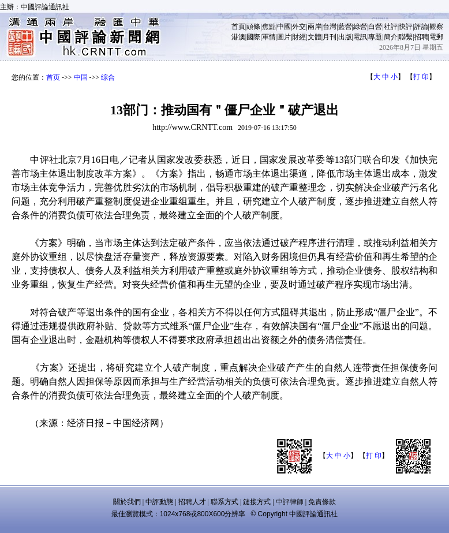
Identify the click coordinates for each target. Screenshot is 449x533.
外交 (299, 27)
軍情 (269, 37)
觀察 (436, 27)
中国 (81, 77)
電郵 (436, 37)
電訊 (360, 37)
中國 (284, 27)
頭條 (253, 27)
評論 (421, 27)
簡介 (391, 37)
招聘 (421, 37)
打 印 (421, 77)
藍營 (345, 27)
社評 (391, 27)
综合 (108, 77)
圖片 (284, 37)
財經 (299, 37)
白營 (375, 27)
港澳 (238, 37)
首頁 (238, 27)
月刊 (329, 37)
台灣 (329, 27)
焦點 (269, 27)
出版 (345, 37)
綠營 (360, 27)
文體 (314, 37)
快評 (406, 27)
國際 (253, 37)
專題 (375, 37)
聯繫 (406, 37)
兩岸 (314, 27)
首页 (53, 77)
